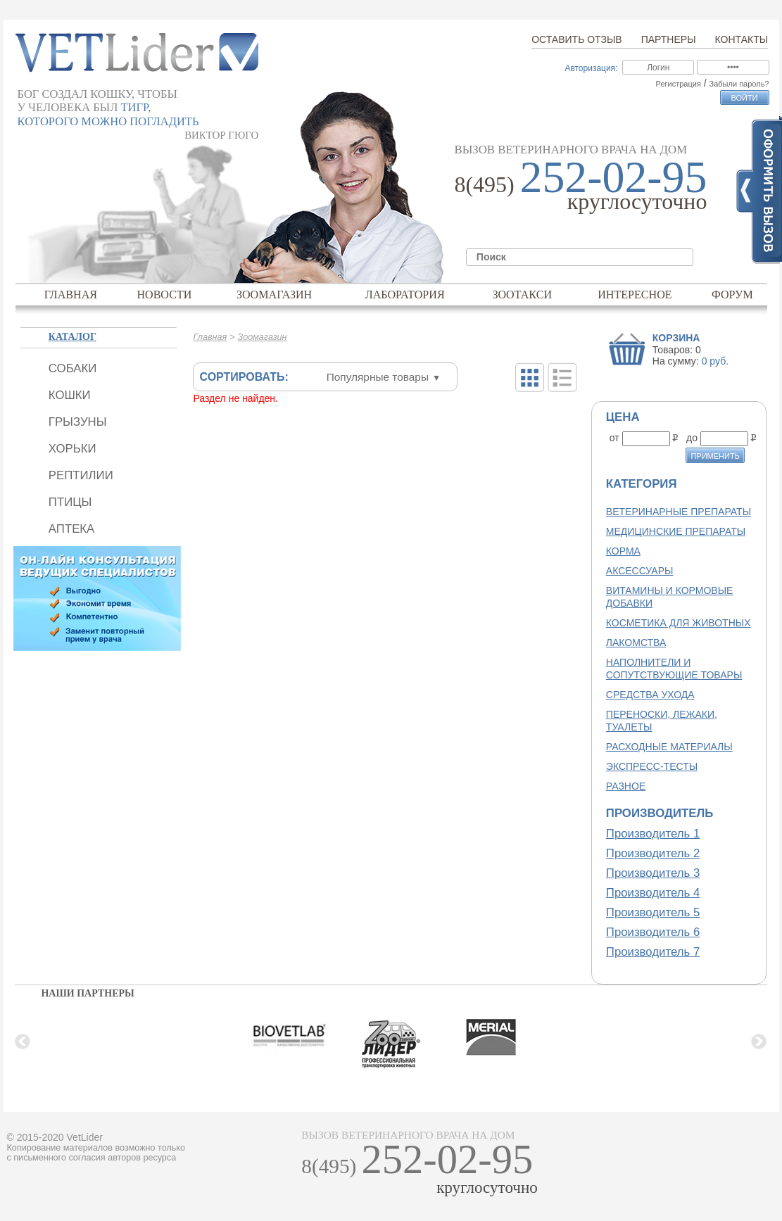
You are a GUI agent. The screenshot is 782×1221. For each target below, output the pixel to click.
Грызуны (78, 422)
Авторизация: (591, 68)
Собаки (72, 368)
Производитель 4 (653, 892)
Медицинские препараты (675, 531)
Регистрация (678, 84)
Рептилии (81, 475)
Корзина (676, 338)
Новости (164, 294)
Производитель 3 (653, 873)
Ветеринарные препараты (678, 511)
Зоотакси (522, 294)
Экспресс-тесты (652, 766)
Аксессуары (640, 570)
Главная (70, 294)
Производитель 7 (653, 952)
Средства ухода (650, 694)
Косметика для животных (678, 622)
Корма (623, 551)
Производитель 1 (653, 833)
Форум (732, 294)
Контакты (742, 39)
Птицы (70, 502)
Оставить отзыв (576, 39)
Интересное (635, 294)
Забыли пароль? (739, 84)
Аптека (71, 529)
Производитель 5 (653, 912)
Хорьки (72, 448)
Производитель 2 (653, 853)
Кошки (70, 395)
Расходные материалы (669, 746)
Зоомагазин (274, 294)
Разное (625, 786)
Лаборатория (405, 294)
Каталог (72, 336)
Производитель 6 (653, 932)
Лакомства (636, 642)
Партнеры (668, 39)
